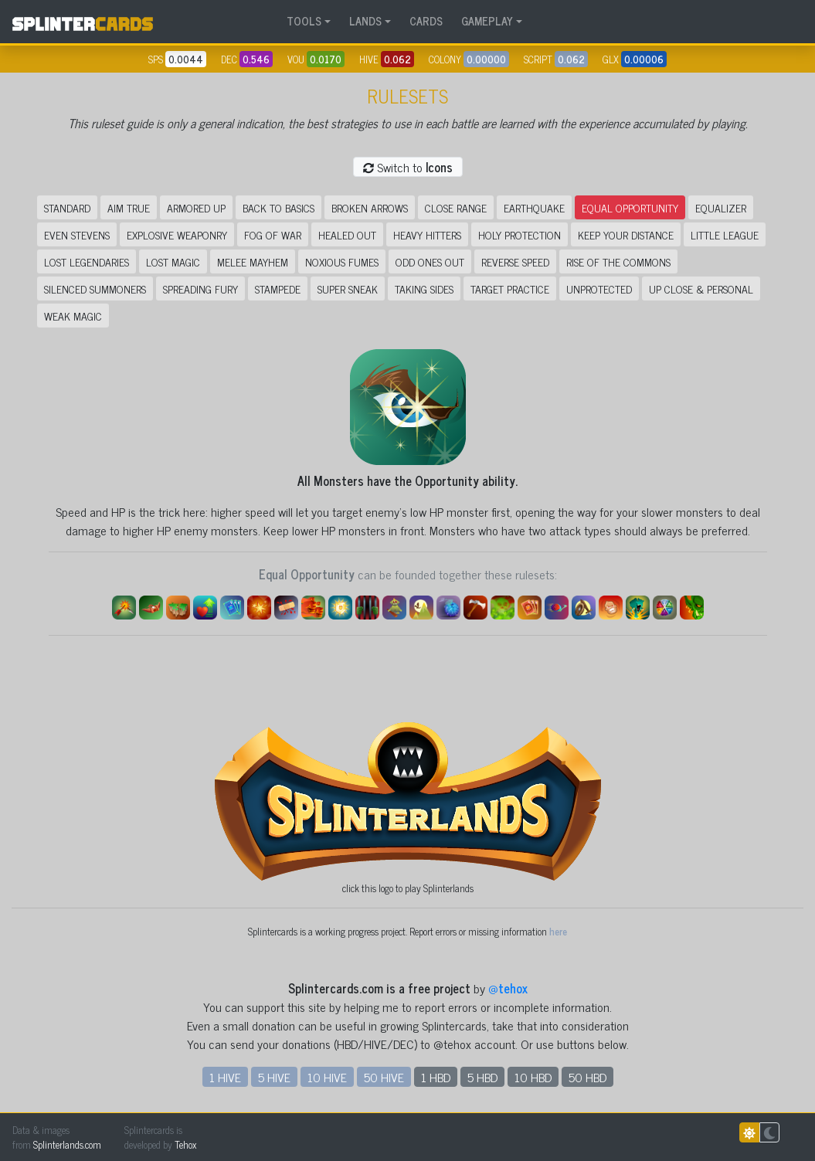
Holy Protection (519, 234)
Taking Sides (424, 288)
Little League (725, 234)
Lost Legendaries (86, 261)
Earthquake (534, 207)
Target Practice (509, 288)
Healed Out (347, 234)
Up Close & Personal (701, 288)
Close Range (456, 207)
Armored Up (196, 207)
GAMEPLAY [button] (487, 21)
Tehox (185, 1144)
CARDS (426, 21)
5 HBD (482, 1077)
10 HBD (533, 1077)
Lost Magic (173, 261)
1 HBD (435, 1077)
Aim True (128, 207)
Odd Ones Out (430, 261)
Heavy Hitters (427, 234)
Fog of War (272, 234)
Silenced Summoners (95, 288)
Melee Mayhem (252, 261)
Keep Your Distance (626, 234)
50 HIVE (384, 1077)
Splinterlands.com (67, 1144)
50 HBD (587, 1077)
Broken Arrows (369, 207)
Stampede (278, 288)
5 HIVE (274, 1077)
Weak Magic (73, 315)
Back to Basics (278, 207)
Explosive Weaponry (177, 234)
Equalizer (720, 207)
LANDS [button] (365, 21)
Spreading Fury (200, 288)
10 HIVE (327, 1077)
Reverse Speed (515, 261)
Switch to (408, 167)
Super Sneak (348, 288)
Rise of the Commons (618, 261)
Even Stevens (77, 234)
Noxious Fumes (342, 261)
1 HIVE (225, 1077)
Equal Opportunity (630, 207)
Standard (67, 207)
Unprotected (599, 288)
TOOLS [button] (304, 21)
